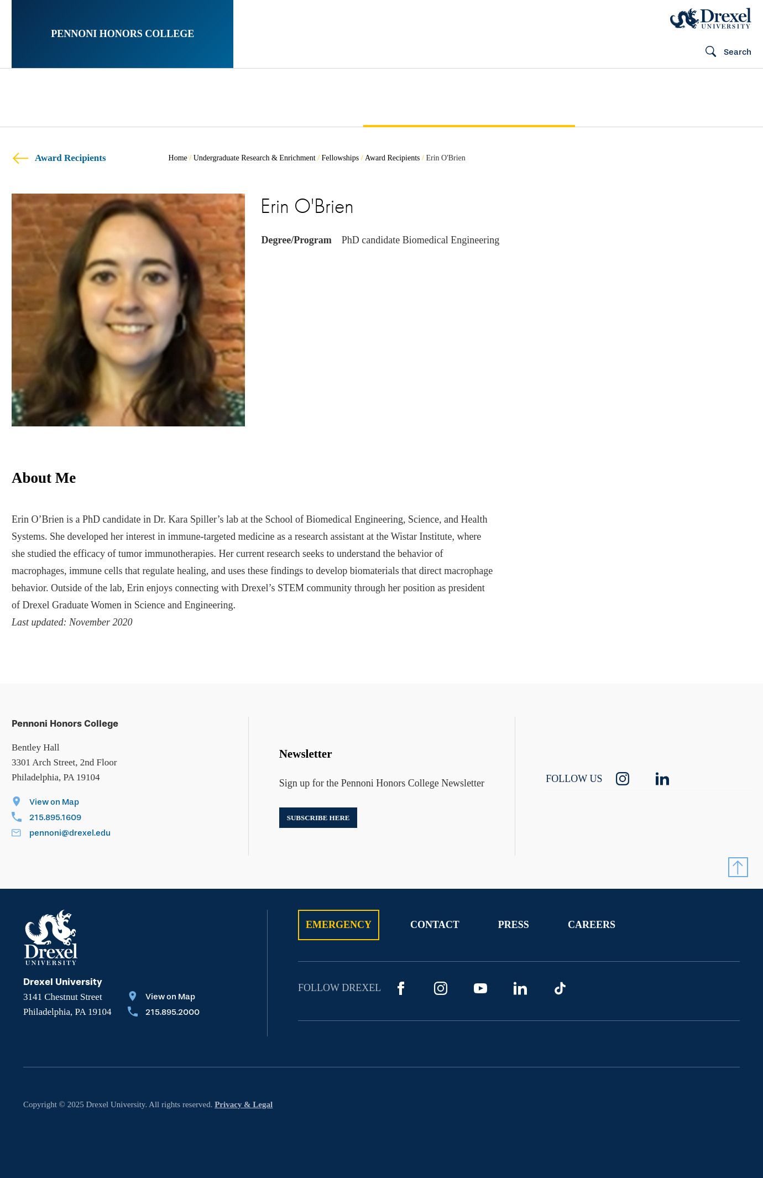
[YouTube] (480, 988)
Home (178, 158)
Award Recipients (59, 158)
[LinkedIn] (520, 988)
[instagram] (622, 778)
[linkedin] (662, 778)
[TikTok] (560, 988)
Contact (434, 924)
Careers (591, 924)
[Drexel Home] (710, 18)
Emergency (339, 924)
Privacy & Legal (244, 1104)
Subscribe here (318, 818)
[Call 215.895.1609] (61, 818)
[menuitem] (56, 98)
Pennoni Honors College (122, 33)
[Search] (723, 52)
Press (513, 924)
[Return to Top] (738, 867)
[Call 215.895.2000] (164, 1013)
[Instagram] (440, 988)
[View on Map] (61, 803)
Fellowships (340, 158)
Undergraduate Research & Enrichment (255, 158)
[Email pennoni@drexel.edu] (61, 834)
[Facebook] (400, 988)
